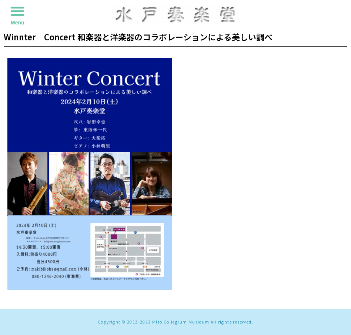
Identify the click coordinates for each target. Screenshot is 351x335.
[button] (17, 11)
